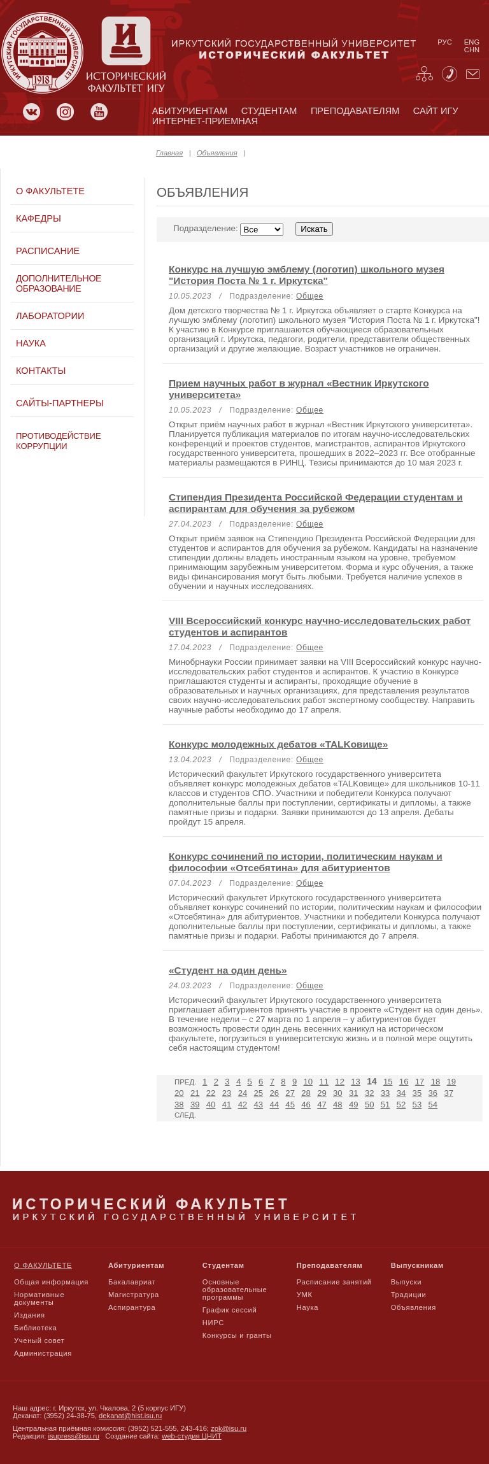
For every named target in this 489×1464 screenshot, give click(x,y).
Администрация (43, 1353)
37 (448, 1093)
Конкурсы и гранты (237, 1335)
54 (433, 1104)
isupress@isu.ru (73, 1436)
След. (185, 1115)
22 (211, 1093)
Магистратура (133, 1294)
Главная (169, 153)
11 (324, 1081)
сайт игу (435, 111)
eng (471, 42)
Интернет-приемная (205, 121)
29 (322, 1093)
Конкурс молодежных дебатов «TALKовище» (278, 744)
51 (385, 1104)
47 (322, 1104)
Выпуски (406, 1282)
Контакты (41, 371)
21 (195, 1093)
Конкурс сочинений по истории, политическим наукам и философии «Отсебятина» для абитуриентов (306, 862)
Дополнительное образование (58, 283)
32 (369, 1093)
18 (436, 1081)
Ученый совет (39, 1340)
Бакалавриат (132, 1282)
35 (417, 1093)
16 (404, 1081)
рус (444, 42)
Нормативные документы (39, 1298)
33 (385, 1093)
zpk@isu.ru (228, 1428)
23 (227, 1093)
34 (401, 1093)
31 (353, 1093)
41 (227, 1104)
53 (417, 1104)
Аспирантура (131, 1307)
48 (338, 1104)
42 (243, 1104)
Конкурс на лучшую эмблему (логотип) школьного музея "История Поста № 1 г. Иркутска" (306, 275)
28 (306, 1093)
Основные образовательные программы (234, 1289)
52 (401, 1104)
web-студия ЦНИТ (192, 1436)
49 (353, 1104)
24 (243, 1093)
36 (433, 1093)
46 (306, 1104)
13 (355, 1081)
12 (339, 1081)
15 (388, 1081)
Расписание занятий (334, 1282)
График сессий (229, 1310)
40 (211, 1104)
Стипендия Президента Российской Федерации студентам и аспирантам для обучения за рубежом (316, 503)
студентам (269, 111)
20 (179, 1093)
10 (308, 1081)
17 (420, 1081)
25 (259, 1093)
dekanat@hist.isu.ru (130, 1415)
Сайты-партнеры (60, 403)
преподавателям (355, 111)
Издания (29, 1315)
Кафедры (38, 218)
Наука (31, 343)
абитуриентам (189, 111)
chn (471, 49)
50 (369, 1104)
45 (290, 1104)
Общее (309, 296)
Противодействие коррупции (58, 441)
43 (259, 1104)
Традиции (409, 1294)
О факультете (50, 191)
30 (338, 1093)
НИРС (213, 1322)
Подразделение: (253, 228)
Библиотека (35, 1328)
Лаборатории (50, 316)
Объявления (217, 153)
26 (274, 1093)
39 (195, 1104)
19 (452, 1081)
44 (274, 1104)
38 (179, 1104)
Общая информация (51, 1282)
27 (290, 1093)
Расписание (48, 251)
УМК (305, 1294)
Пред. (185, 1082)
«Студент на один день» (228, 970)
